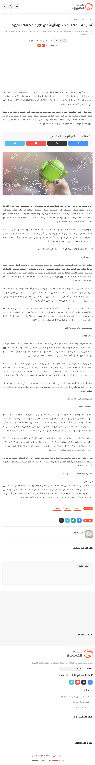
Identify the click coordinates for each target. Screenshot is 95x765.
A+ (43, 45)
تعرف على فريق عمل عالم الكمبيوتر (77, 696)
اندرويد (67, 508)
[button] (79, 520)
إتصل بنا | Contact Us (83, 702)
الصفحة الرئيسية (87, 19)
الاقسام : (89, 669)
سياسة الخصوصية (84, 707)
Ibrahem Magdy (58, 761)
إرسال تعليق (83, 566)
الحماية (74, 19)
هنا (67, 328)
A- (39, 45)
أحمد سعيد (58, 40)
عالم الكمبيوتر (37, 755)
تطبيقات (57, 508)
